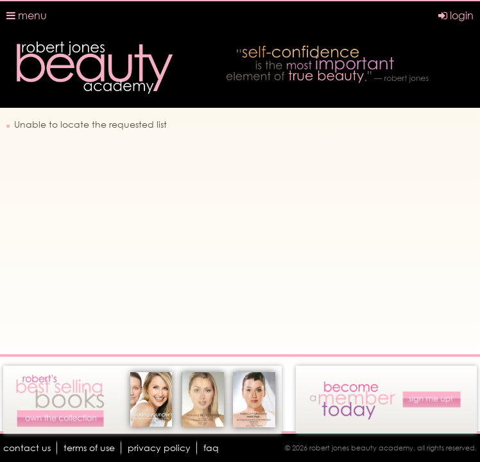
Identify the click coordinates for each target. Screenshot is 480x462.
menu (26, 15)
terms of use (89, 447)
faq (211, 447)
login (456, 15)
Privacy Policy (159, 447)
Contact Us (27, 447)
